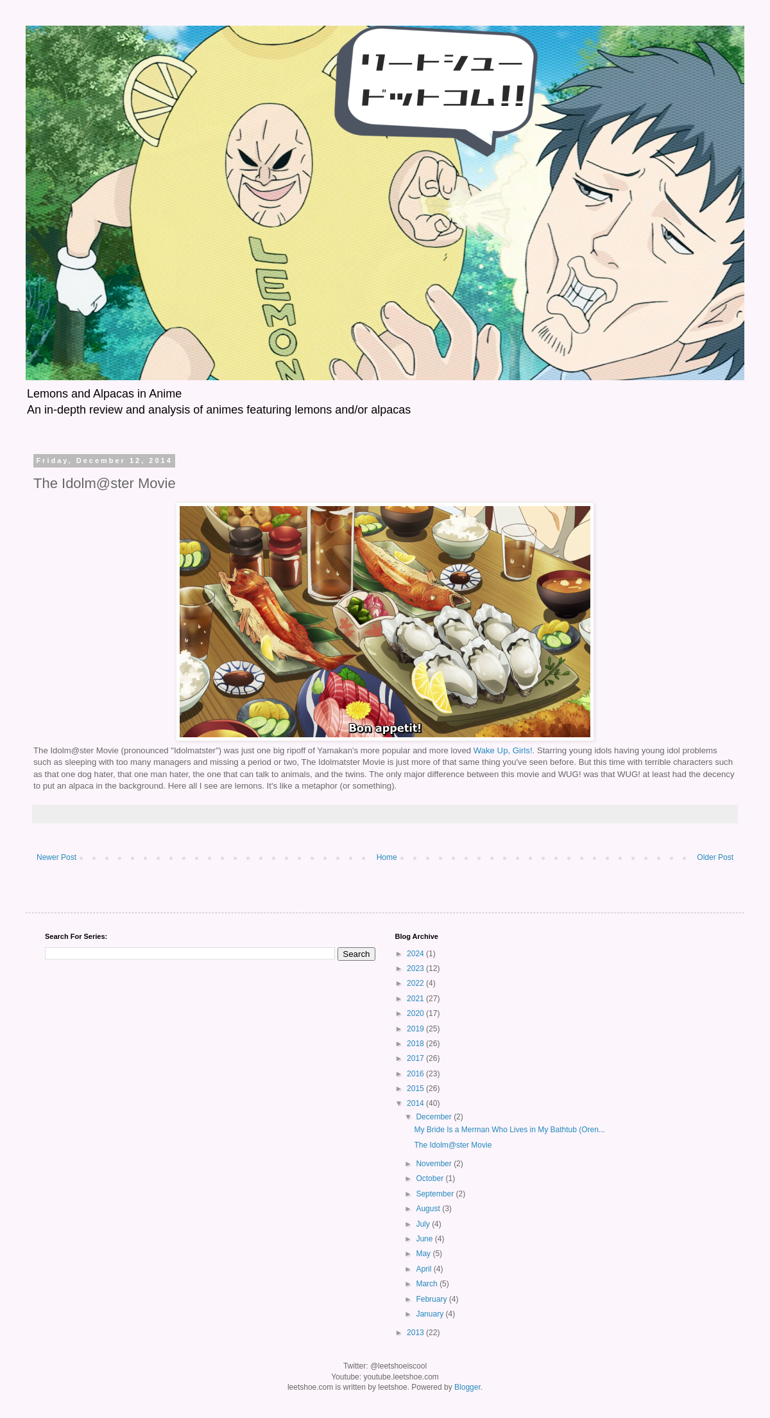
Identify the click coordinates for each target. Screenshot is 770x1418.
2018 (416, 1043)
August (429, 1208)
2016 (416, 1073)
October (430, 1178)
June (425, 1238)
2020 (416, 1013)
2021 (416, 998)
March (428, 1283)
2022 (416, 983)
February (432, 1299)
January (430, 1313)
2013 (416, 1332)
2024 (416, 953)
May (424, 1253)
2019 (416, 1028)
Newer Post (56, 857)
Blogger (467, 1387)
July (424, 1224)
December (435, 1116)
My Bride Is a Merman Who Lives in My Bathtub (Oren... (509, 1129)
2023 (416, 968)
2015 (416, 1088)
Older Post (715, 857)
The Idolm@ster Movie (453, 1145)
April (424, 1269)
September (436, 1193)
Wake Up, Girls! (503, 750)
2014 (416, 1103)
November (435, 1163)
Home (387, 857)
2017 (416, 1058)
